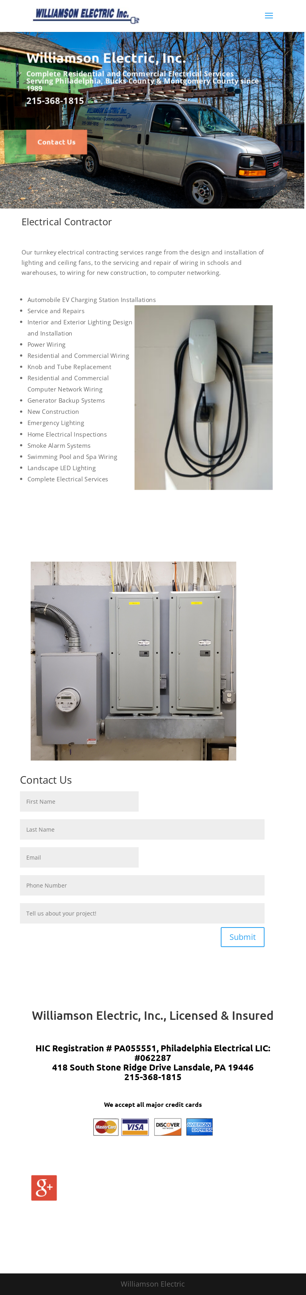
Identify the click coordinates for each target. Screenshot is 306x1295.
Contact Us (56, 141)
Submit (243, 937)
